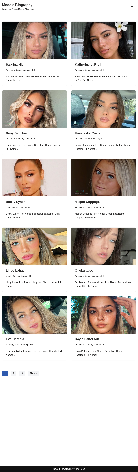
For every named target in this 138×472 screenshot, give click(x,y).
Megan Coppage (87, 202)
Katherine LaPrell (88, 64)
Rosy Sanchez (17, 133)
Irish (8, 207)
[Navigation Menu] (132, 6)
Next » (33, 373)
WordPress (79, 469)
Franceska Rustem (89, 133)
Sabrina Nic (14, 64)
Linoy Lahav (15, 270)
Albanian (79, 138)
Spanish (29, 344)
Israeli (8, 276)
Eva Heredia (15, 339)
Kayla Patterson (87, 339)
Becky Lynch (16, 202)
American (10, 70)
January (19, 70)
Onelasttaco (84, 270)
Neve (55, 469)
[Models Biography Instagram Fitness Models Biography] (18, 6)
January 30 (29, 70)
